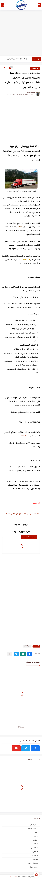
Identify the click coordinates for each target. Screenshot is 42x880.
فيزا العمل (35, 68)
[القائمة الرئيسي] (39, 5)
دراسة (36, 836)
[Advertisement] (21, 33)
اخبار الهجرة (33, 824)
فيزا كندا (35, 855)
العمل (36, 832)
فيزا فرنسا (34, 852)
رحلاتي (35, 840)
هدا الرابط (25, 436)
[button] (29, 654)
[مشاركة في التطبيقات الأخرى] (9, 654)
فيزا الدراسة (33, 844)
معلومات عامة (33, 863)
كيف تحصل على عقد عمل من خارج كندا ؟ (23, 514)
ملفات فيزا (34, 867)
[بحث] (2, 5)
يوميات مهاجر (13, 876)
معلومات (35, 859)
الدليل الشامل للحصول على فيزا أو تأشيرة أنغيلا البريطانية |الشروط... (18, 59)
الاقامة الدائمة (33, 828)
